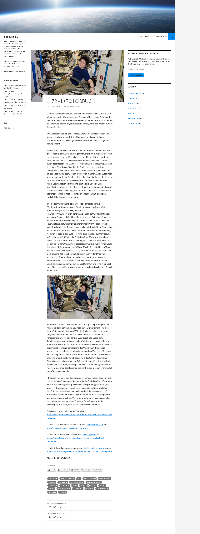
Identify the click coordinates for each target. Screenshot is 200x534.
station (89, 489)
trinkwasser (102, 489)
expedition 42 (90, 479)
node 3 (93, 485)
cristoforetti (67, 479)
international (77, 482)
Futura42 (63, 482)
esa (79, 479)
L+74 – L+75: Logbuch (79, 515)
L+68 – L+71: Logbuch (79, 505)
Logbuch (65, 485)
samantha (78, 489)
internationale (94, 482)
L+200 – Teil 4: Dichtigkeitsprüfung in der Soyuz (13, 93)
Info (140, 37)
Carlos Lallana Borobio (95, 448)
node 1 (84, 485)
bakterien (53, 479)
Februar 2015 (134, 118)
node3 (51, 489)
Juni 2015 (132, 98)
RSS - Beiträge (9, 128)
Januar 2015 (133, 123)
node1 (102, 485)
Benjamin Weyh (73, 106)
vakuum (52, 492)
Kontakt (148, 37)
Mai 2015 (132, 103)
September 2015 (135, 93)
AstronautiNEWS (95, 424)
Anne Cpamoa (89, 434)
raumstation (64, 489)
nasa (75, 485)
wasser (63, 492)
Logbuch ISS (11, 36)
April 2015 (132, 108)
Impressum (160, 37)
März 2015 (132, 113)
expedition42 (104, 479)
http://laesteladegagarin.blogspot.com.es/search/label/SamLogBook (79, 451)
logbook (53, 485)
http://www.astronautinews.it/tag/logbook (67, 428)
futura (52, 482)
